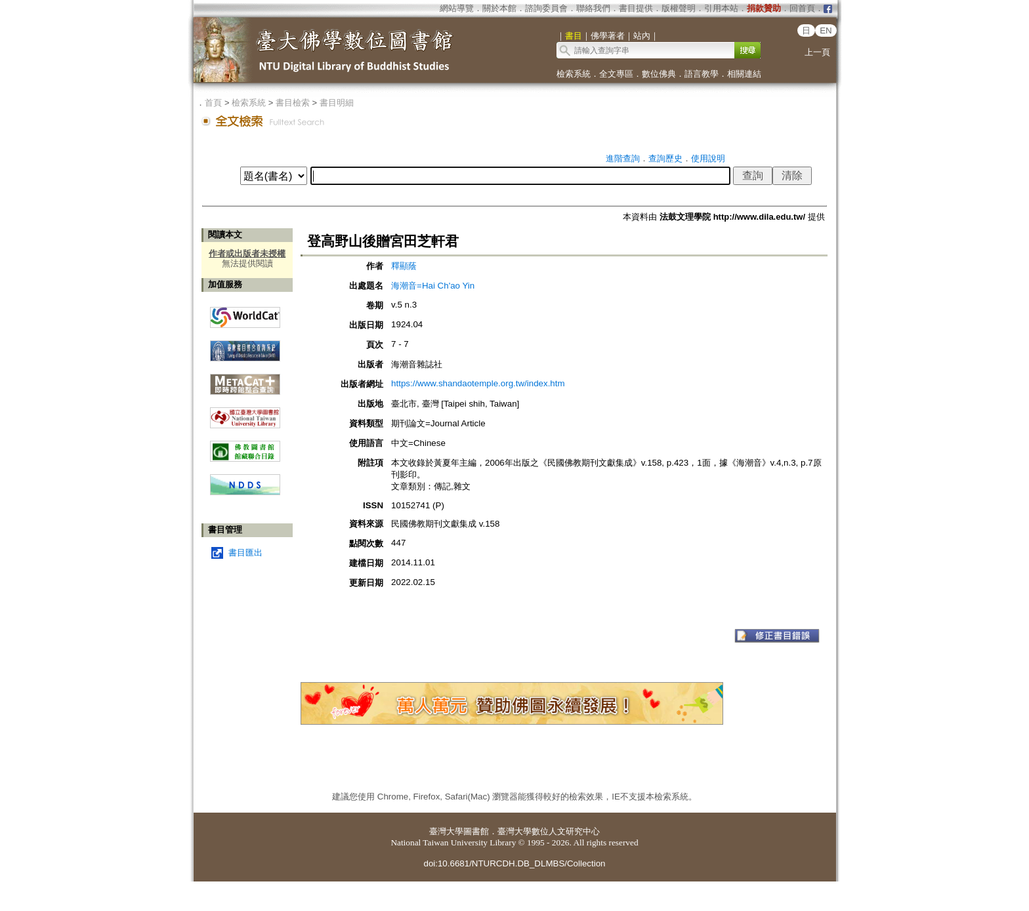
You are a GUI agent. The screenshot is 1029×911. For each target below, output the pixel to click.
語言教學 (701, 74)
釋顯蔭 (404, 266)
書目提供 (636, 8)
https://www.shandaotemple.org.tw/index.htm (477, 383)
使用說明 (708, 158)
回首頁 (802, 8)
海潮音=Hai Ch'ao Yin (432, 286)
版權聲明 (679, 8)
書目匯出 (245, 552)
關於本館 (499, 8)
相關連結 (744, 74)
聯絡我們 (593, 8)
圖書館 (476, 831)
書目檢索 (293, 103)
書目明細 (337, 103)
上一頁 (817, 52)
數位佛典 (659, 74)
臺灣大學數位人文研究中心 (548, 831)
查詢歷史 (665, 158)
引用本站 (721, 8)
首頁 (213, 103)
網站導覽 (457, 8)
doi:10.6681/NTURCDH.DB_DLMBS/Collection (514, 863)
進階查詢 (623, 158)
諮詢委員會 (546, 8)
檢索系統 (573, 74)
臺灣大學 (446, 831)
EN (826, 30)
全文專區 (616, 74)
